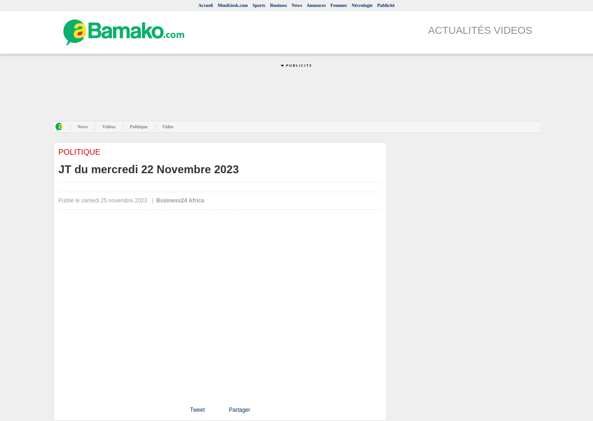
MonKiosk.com (233, 5)
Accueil (205, 5)
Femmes (338, 5)
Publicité (386, 5)
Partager (239, 410)
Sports (258, 5)
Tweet (197, 410)
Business (278, 5)
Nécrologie (362, 5)
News (296, 5)
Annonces (316, 5)
